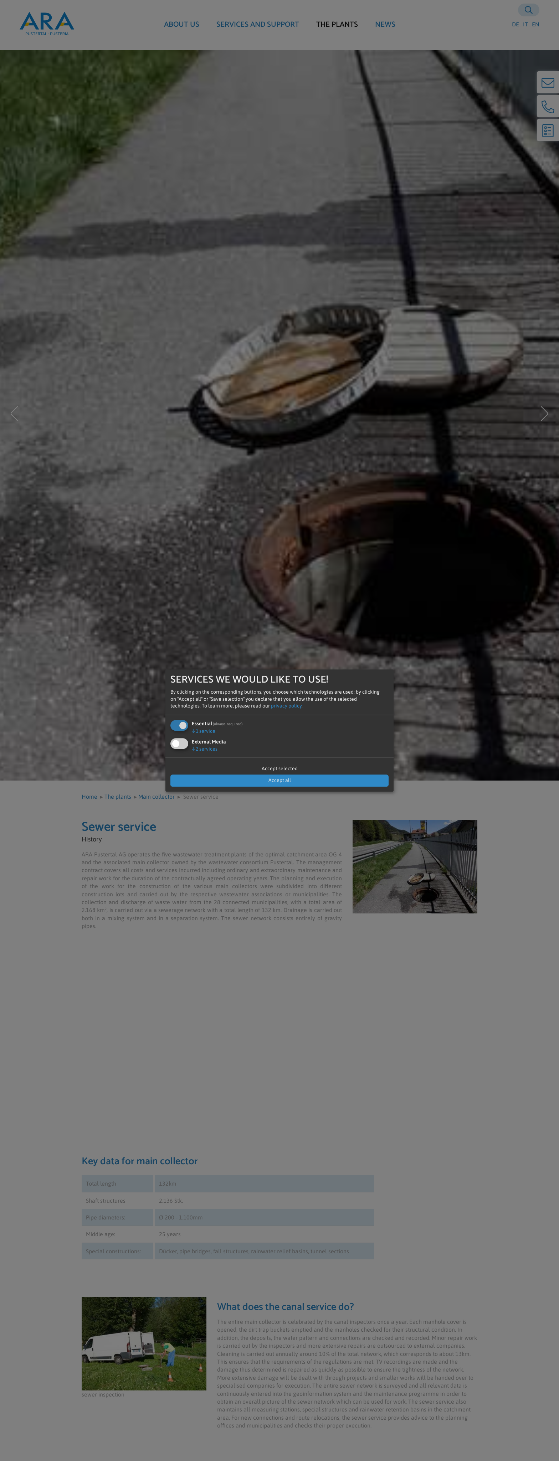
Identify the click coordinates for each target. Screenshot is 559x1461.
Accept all (279, 780)
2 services (204, 749)
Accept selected (280, 768)
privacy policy (286, 706)
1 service (203, 731)
